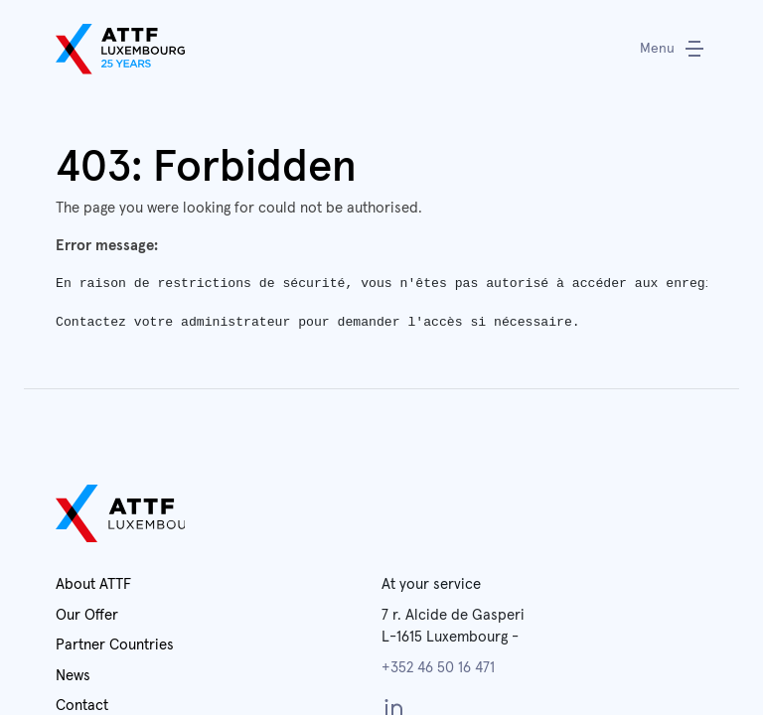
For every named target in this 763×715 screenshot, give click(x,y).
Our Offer (87, 615)
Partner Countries (115, 645)
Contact (82, 705)
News (73, 675)
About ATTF (93, 584)
